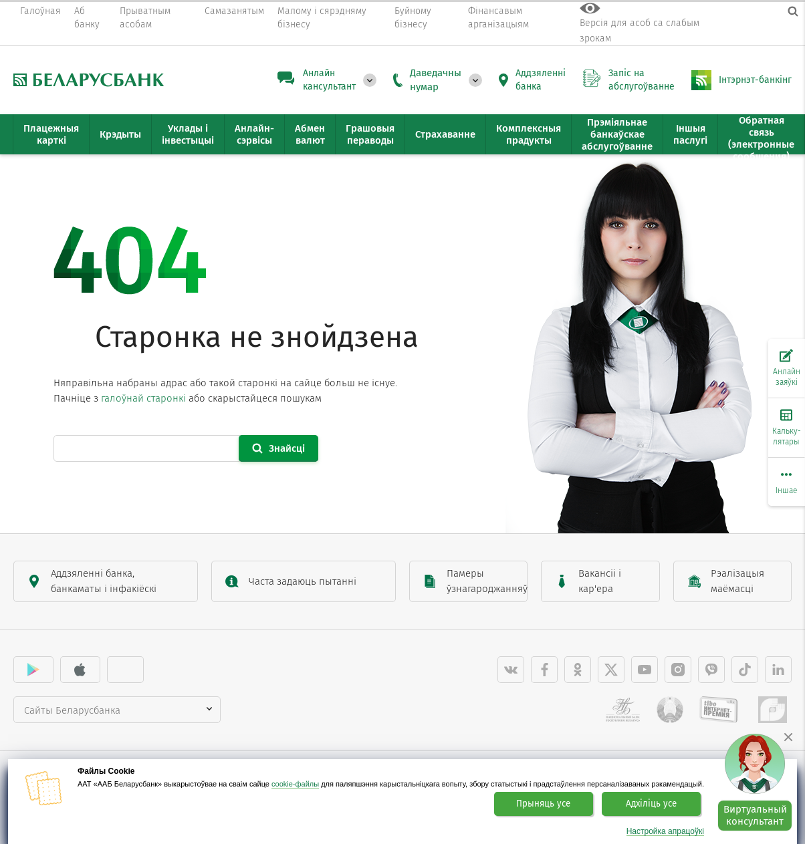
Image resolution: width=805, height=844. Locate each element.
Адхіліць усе (651, 804)
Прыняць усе (543, 804)
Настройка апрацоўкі (665, 831)
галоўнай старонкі (143, 398)
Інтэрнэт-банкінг (755, 80)
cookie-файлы (295, 784)
